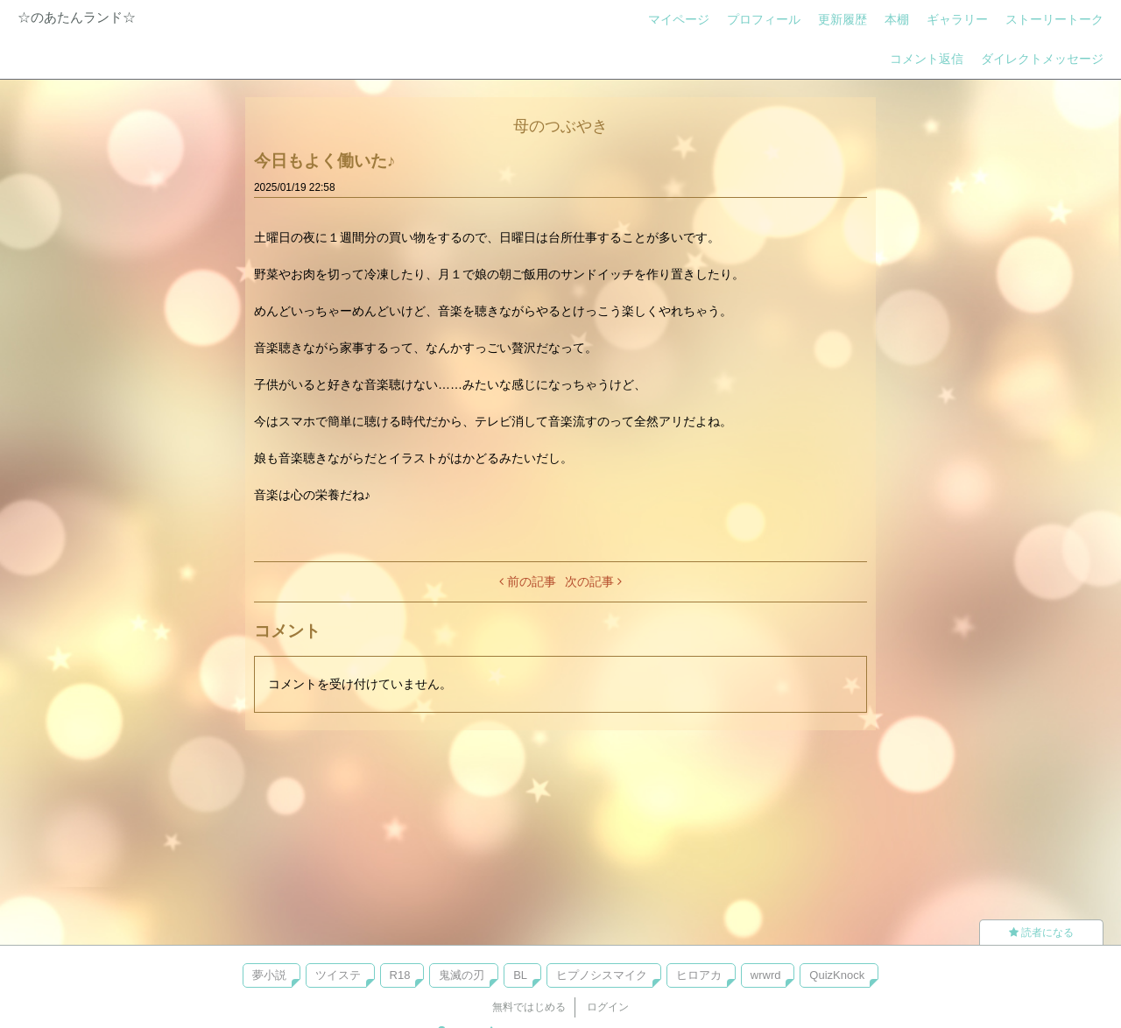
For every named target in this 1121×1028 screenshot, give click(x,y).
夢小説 (269, 975)
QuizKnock (836, 975)
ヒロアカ (699, 975)
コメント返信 (926, 59)
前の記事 (527, 581)
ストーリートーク (1054, 19)
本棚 (897, 19)
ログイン (608, 1007)
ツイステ (338, 975)
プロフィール (763, 19)
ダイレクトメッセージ (1042, 59)
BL (520, 975)
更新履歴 (842, 19)
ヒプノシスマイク (601, 975)
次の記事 (593, 581)
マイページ (678, 19)
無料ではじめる (529, 1007)
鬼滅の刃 (461, 975)
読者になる (1041, 932)
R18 (400, 975)
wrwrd (766, 975)
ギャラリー (957, 19)
